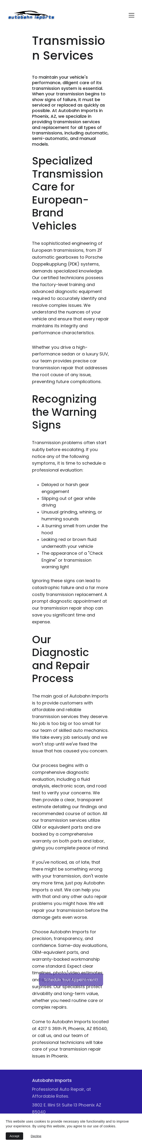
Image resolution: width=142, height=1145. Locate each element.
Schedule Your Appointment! (71, 980)
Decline (36, 1136)
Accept (14, 1136)
